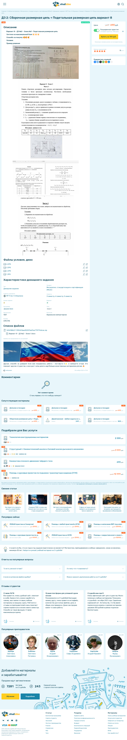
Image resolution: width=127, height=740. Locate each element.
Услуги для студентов (115, 718)
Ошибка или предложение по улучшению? (15, 338)
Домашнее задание (11, 289)
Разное (48, 725)
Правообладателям (80, 728)
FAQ (47, 730)
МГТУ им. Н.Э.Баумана (13, 296)
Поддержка (78, 730)
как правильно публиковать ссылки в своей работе (92, 484)
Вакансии (77, 733)
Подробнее (30, 696)
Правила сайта (79, 715)
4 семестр (59, 296)
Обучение (10, 696)
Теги (47, 733)
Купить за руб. (108, 37)
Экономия (49, 720)
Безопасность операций (82, 725)
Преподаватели (113, 728)
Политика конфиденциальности (84, 718)
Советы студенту (51, 718)
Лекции (110, 725)
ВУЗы (109, 730)
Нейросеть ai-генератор (116, 720)
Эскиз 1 (49, 309)
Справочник (49, 728)
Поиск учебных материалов (117, 715)
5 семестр (68, 296)
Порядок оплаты (79, 720)
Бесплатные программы (53, 715)
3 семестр (50, 296)
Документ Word (8, 309)
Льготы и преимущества (53, 723)
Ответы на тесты (113, 723)
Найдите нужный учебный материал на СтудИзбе (42, 550)
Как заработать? (113, 733)
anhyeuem (7, 370)
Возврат (76, 723)
